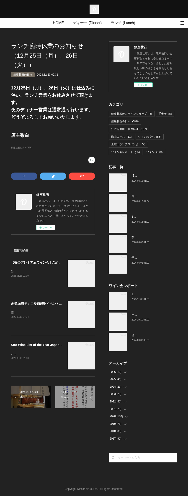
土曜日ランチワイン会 (128, 144)
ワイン (154, 152)
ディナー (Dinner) (87, 23)
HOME (58, 23)
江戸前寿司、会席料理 (129, 129)
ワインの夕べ (149, 136)
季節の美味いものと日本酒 (147, 257)
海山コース (121, 136)
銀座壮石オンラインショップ (131, 113)
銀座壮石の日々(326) (21, 147)
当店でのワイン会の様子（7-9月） (152, 335)
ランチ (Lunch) (123, 23)
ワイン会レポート (125, 152)
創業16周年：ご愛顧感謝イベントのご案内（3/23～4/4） (51, 303)
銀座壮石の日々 (22, 74)
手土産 (165, 113)
